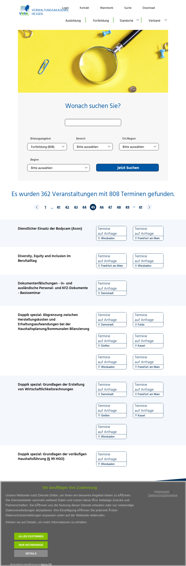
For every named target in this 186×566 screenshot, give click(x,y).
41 (58, 207)
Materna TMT (46, 564)
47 (110, 207)
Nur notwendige (31, 544)
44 (84, 207)
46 (102, 207)
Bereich (80, 138)
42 (67, 207)
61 (140, 207)
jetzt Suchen (128, 167)
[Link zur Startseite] (37, 10)
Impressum (162, 491)
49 (127, 207)
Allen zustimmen (30, 536)
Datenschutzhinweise (163, 495)
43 (76, 207)
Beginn (34, 159)
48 (119, 207)
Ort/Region (129, 138)
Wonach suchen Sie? (93, 105)
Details (31, 553)
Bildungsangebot (40, 138)
